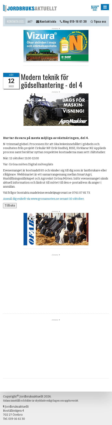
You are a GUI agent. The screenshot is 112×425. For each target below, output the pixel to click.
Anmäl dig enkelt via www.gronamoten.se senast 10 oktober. (44, 199)
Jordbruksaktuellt (30, 8)
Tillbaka (10, 205)
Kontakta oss (15, 21)
